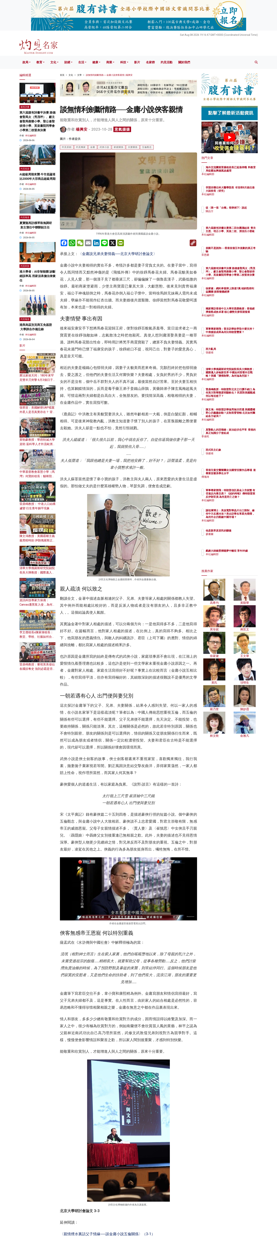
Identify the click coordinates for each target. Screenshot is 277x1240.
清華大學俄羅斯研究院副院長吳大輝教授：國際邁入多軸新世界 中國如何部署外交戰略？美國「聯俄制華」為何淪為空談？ (241, 376)
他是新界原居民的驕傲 (240, 530)
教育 (39, 62)
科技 (123, 62)
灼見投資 (25, 168)
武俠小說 (104, 147)
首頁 (62, 75)
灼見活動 (166, 62)
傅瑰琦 (231, 480)
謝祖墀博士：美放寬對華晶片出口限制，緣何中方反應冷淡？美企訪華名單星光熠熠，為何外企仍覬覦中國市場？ (241, 517)
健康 (95, 62)
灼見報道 (25, 217)
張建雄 (231, 352)
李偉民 (231, 439)
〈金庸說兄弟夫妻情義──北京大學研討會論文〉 (117, 254)
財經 (67, 62)
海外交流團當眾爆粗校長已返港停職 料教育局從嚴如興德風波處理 (241, 170)
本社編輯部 (30, 135)
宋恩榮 (231, 254)
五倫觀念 (147, 147)
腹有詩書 (25, 107)
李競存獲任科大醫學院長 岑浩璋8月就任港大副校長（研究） (241, 191)
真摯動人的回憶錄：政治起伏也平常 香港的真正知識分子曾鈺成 (241, 433)
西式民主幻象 (235, 449)
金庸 (92, 147)
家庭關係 (118, 147)
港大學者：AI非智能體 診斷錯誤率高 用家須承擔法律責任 (37, 276)
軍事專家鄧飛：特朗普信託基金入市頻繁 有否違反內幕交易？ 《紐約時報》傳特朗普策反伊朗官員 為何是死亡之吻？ (241, 497)
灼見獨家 (81, 147)
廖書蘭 (231, 534)
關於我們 (184, 62)
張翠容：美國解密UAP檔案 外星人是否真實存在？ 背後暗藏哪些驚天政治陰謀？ (37, 412)
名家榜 (150, 62)
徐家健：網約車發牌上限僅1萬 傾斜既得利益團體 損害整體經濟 (241, 291)
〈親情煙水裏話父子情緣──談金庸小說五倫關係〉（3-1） (107, 1234)
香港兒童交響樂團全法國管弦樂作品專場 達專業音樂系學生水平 (241, 473)
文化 (53, 62)
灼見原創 (67, 147)
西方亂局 (232, 348)
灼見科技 (25, 266)
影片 (137, 62)
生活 (81, 62)
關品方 (231, 214)
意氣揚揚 (122, 129)
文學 (79, 75)
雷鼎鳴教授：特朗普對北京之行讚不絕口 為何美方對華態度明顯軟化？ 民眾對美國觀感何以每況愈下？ (241, 396)
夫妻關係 (132, 147)
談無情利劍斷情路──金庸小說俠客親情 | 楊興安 (109, 75)
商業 (109, 62)
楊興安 (81, 129)
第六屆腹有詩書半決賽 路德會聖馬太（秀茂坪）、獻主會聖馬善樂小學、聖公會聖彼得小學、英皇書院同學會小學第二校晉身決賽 (37, 121)
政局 (25, 62)
